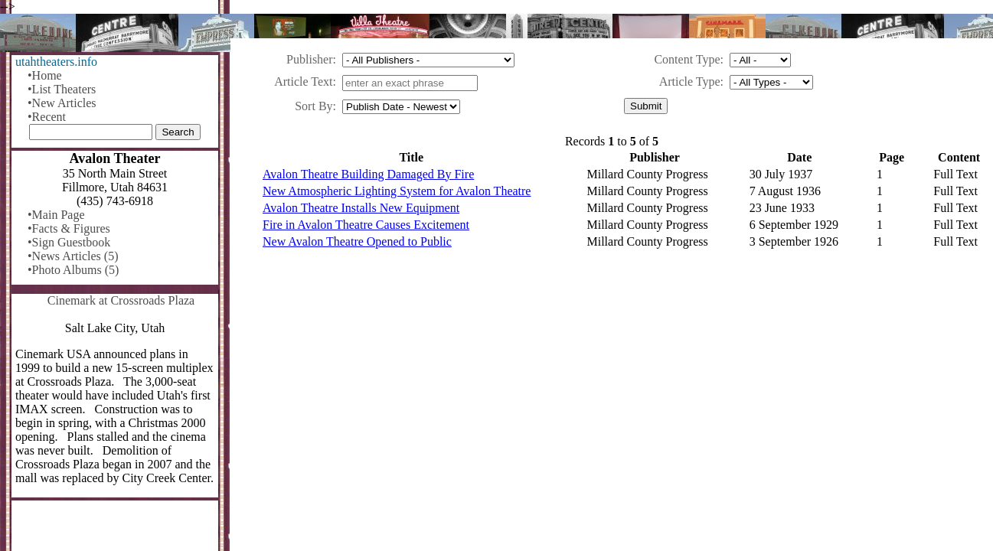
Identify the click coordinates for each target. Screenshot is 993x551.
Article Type (689, 81)
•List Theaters (62, 89)
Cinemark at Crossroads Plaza (120, 300)
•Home (45, 75)
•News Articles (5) (73, 255)
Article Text (303, 81)
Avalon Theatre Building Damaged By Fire (368, 174)
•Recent (47, 116)
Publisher (309, 59)
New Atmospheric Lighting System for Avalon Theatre (397, 190)
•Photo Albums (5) (73, 269)
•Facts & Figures (69, 228)
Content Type (687, 59)
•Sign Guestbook (69, 242)
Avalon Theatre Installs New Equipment (361, 207)
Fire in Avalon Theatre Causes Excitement (366, 224)
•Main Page (56, 214)
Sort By (313, 105)
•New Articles (62, 102)
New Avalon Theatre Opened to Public (357, 241)
